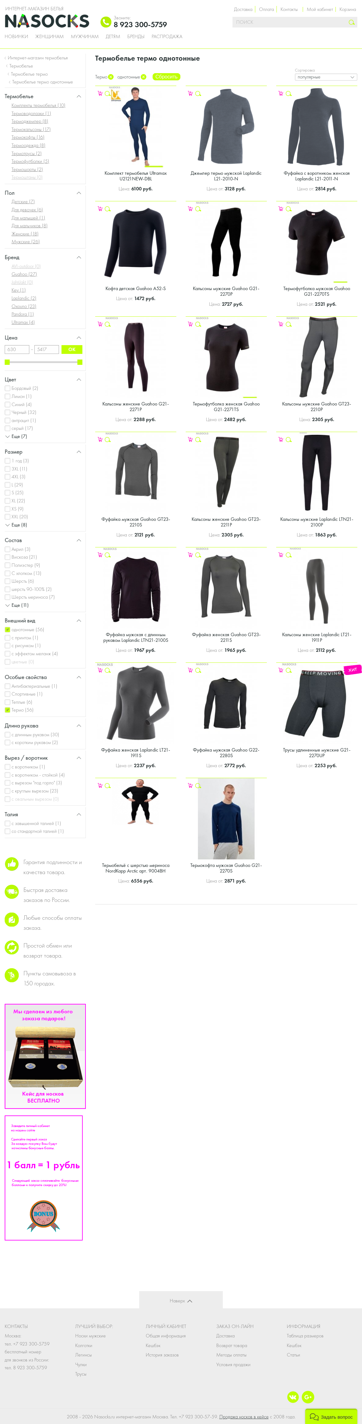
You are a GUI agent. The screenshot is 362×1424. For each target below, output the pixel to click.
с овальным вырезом (35, 799)
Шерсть (23, 581)
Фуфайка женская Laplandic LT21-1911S (135, 753)
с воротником (28, 766)
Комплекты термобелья (39, 105)
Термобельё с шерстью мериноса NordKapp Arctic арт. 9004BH (135, 868)
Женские (25, 233)
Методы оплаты (231, 1354)
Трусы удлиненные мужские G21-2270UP (316, 753)
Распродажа (167, 36)
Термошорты (27, 169)
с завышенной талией (36, 823)
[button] (331, 1416)
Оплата (266, 9)
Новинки (16, 36)
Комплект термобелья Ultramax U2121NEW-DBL (136, 176)
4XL (19, 476)
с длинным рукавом (35, 734)
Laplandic (24, 298)
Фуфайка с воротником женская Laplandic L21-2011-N (317, 176)
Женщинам (49, 36)
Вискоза (24, 557)
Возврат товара (231, 1345)
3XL (19, 468)
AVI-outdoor (26, 266)
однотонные (28, 629)
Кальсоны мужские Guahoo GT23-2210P (316, 406)
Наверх (177, 1300)
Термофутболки (30, 161)
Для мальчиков (30, 225)
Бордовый (25, 388)
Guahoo (24, 274)
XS (18, 509)
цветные (23, 661)
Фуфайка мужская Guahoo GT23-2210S (135, 522)
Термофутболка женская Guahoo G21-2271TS (226, 406)
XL (18, 500)
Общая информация (166, 1335)
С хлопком (27, 573)
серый (22, 428)
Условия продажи (233, 1364)
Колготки (83, 1345)
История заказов (162, 1354)
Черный (24, 412)
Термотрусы (27, 153)
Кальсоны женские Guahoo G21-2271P (135, 406)
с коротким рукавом (35, 742)
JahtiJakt (22, 282)
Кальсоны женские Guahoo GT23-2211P (226, 522)
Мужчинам (85, 36)
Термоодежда (29, 145)
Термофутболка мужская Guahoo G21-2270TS (316, 291)
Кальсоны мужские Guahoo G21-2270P (226, 291)
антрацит (24, 420)
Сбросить (166, 76)
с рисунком (26, 645)
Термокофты (28, 137)
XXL (20, 516)
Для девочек (27, 209)
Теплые (22, 702)
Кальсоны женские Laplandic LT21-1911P (316, 637)
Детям (113, 36)
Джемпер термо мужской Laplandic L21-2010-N (226, 176)
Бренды (135, 36)
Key (19, 290)
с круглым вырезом (35, 790)
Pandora (23, 314)
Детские (23, 201)
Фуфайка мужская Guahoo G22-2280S (226, 753)
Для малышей (28, 217)
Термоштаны (27, 177)
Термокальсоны (31, 129)
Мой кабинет (320, 9)
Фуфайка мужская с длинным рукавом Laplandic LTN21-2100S (135, 637)
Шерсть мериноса (33, 597)
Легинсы (83, 1354)
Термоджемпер (30, 121)
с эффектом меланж (35, 653)
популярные (309, 76)
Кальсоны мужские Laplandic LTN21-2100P (316, 522)
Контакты (289, 9)
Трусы (80, 1374)
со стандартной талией (38, 831)
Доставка (243, 9)
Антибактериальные (34, 686)
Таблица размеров (305, 1335)
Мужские (26, 241)
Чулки (81, 1364)
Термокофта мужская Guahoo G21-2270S (226, 868)
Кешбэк (153, 1345)
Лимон (22, 396)
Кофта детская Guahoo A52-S (135, 288)
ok (72, 349)
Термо (23, 710)
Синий (22, 404)
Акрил (21, 549)
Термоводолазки (31, 113)
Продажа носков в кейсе (244, 1416)
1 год (20, 460)
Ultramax (23, 322)
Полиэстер (26, 565)
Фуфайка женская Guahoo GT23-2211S (226, 637)
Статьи (293, 1354)
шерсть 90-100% (32, 589)
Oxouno (24, 306)
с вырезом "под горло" (37, 782)
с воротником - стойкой (38, 775)
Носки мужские (90, 1335)
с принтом (25, 637)
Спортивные (27, 694)
